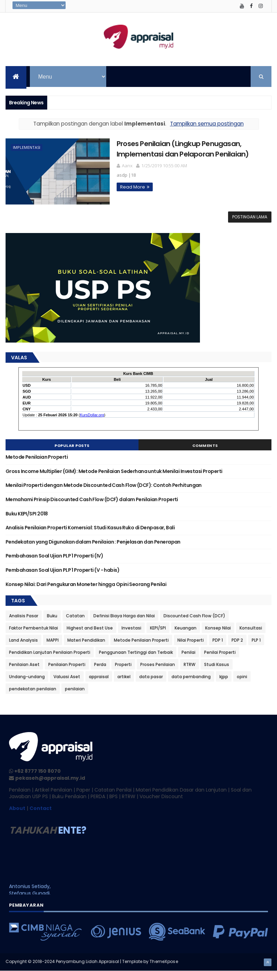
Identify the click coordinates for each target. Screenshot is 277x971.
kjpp (223, 677)
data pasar (151, 677)
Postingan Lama (249, 217)
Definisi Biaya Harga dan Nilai (124, 616)
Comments (205, 445)
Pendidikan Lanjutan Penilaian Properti (49, 652)
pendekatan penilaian (32, 689)
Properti (123, 664)
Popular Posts (72, 445)
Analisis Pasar (23, 616)
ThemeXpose (164, 961)
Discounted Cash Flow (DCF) (194, 616)
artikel (124, 677)
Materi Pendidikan (86, 640)
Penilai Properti (220, 652)
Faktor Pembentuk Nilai (33, 628)
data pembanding (191, 677)
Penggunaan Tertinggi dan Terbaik (136, 652)
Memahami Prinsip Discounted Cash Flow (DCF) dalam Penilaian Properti (92, 499)
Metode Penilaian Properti (37, 457)
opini (242, 677)
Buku (52, 616)
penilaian (75, 689)
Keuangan (185, 628)
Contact (41, 808)
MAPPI (53, 640)
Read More (132, 187)
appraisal (99, 677)
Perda (100, 664)
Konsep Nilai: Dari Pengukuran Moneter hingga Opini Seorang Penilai (86, 584)
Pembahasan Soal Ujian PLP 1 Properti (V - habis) (62, 570)
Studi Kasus (216, 664)
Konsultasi (251, 628)
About (17, 808)
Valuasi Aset (66, 677)
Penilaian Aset (24, 664)
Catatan (75, 616)
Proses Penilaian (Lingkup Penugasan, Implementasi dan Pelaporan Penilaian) (183, 149)
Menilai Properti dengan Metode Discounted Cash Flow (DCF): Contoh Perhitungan (104, 485)
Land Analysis (23, 640)
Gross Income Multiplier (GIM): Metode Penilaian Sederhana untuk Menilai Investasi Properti (114, 471)
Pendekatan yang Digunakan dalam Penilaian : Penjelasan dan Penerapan (93, 541)
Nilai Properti (190, 640)
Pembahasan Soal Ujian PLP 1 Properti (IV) (54, 555)
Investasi (131, 628)
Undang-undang (27, 677)
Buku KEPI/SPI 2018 (27, 513)
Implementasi (26, 147)
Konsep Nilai (218, 628)
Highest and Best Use (90, 628)
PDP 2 (237, 640)
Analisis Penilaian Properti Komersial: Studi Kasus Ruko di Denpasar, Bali (90, 527)
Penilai (188, 652)
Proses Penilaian (157, 664)
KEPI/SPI (158, 628)
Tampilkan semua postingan (207, 123)
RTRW (189, 664)
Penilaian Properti (66, 664)
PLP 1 (256, 640)
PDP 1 (217, 640)
